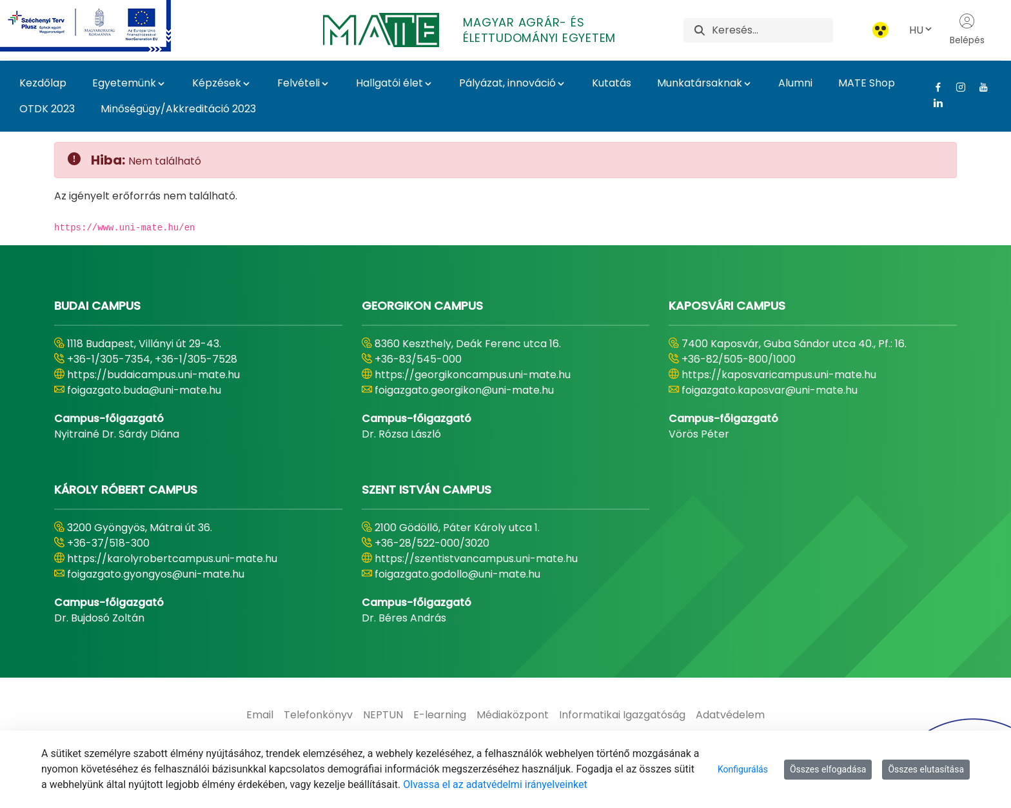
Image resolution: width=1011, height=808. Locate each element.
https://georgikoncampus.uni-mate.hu (473, 374)
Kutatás (611, 83)
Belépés (967, 29)
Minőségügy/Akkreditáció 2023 (178, 108)
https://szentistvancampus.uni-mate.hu (476, 558)
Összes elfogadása (828, 769)
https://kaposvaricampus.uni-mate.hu (779, 374)
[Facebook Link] (933, 87)
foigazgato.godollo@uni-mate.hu (457, 574)
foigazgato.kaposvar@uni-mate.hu (770, 390)
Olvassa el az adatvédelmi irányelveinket (495, 784)
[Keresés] (772, 30)
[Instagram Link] (956, 87)
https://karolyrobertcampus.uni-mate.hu (172, 558)
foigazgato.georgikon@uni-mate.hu (464, 390)
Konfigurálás (743, 769)
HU (921, 30)
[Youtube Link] (978, 87)
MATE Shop (866, 83)
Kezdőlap (42, 83)
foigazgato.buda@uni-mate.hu (144, 390)
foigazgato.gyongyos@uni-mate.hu (155, 574)
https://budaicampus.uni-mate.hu (153, 374)
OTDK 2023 (47, 108)
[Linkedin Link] (933, 102)
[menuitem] (260, 715)
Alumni (795, 83)
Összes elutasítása (926, 769)
